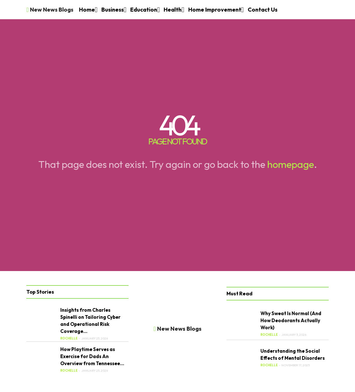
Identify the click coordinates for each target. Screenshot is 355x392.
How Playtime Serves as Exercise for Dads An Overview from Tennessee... (92, 356)
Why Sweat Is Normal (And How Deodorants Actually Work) (290, 320)
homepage (290, 164)
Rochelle (69, 338)
